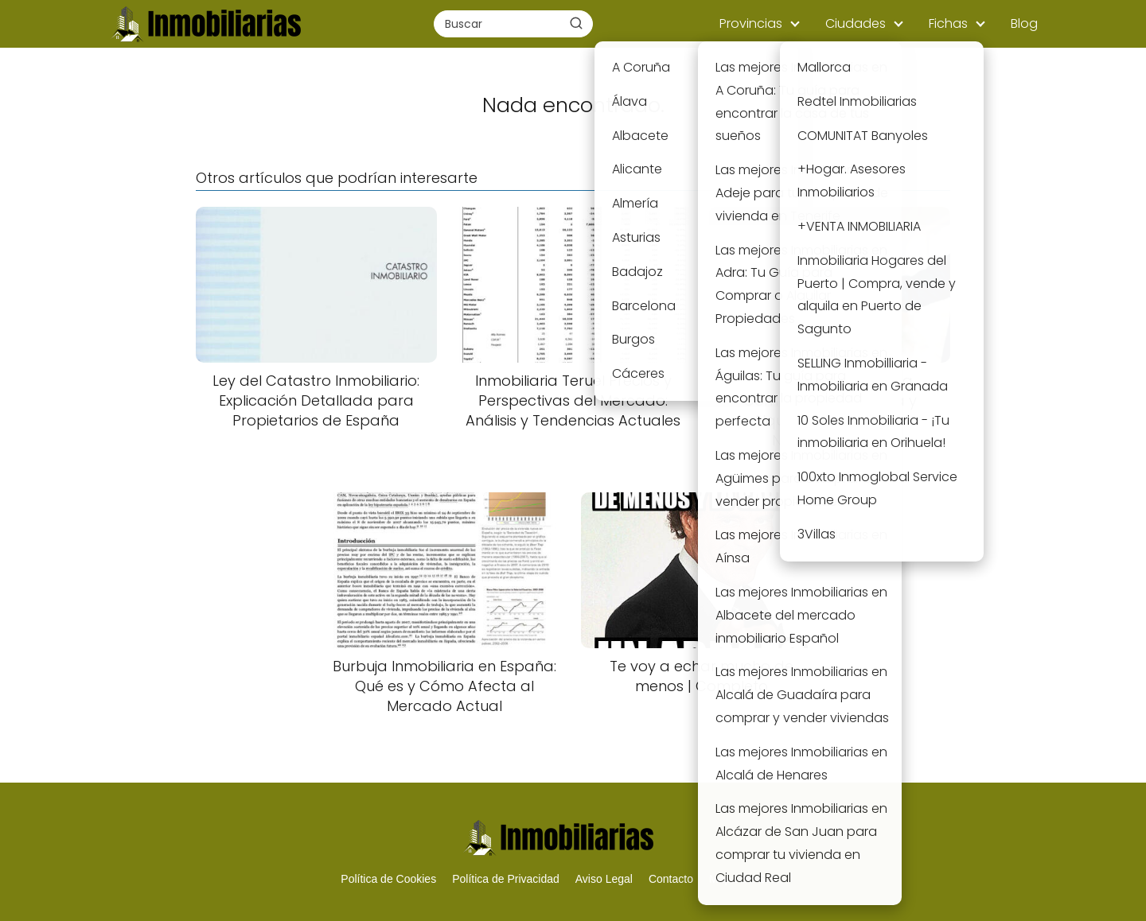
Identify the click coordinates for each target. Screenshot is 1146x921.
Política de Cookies (388, 878)
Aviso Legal (604, 878)
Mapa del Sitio (744, 878)
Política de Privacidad (505, 878)
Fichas (948, 23)
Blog (1024, 23)
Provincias (750, 23)
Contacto (671, 878)
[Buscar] (576, 23)
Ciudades (855, 23)
